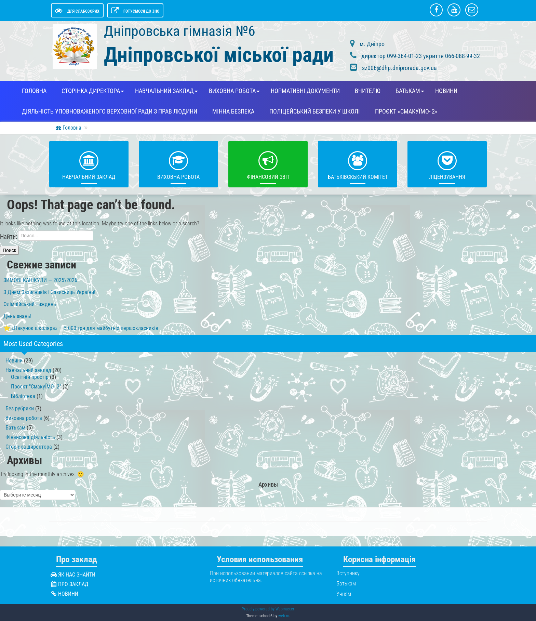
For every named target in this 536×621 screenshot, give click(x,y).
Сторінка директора (91, 91)
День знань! (17, 316)
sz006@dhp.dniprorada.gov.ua (399, 67)
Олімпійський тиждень (29, 304)
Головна (34, 91)
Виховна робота (232, 91)
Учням (343, 594)
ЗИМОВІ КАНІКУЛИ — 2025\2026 (40, 280)
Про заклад (73, 584)
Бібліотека (23, 396)
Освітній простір (30, 377)
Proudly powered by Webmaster (268, 609)
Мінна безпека (233, 111)
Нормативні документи (305, 91)
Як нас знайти (76, 574)
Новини (446, 91)
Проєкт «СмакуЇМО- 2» (406, 111)
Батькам (408, 91)
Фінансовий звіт (268, 164)
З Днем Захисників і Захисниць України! (49, 292)
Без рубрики (19, 408)
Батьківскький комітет (358, 164)
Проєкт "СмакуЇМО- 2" (36, 386)
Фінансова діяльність (30, 437)
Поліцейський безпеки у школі (314, 111)
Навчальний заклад (164, 91)
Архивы (268, 484)
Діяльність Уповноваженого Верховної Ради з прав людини (109, 111)
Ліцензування (447, 164)
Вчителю (367, 91)
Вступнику (348, 573)
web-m (283, 615)
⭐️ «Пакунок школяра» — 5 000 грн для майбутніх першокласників (80, 328)
